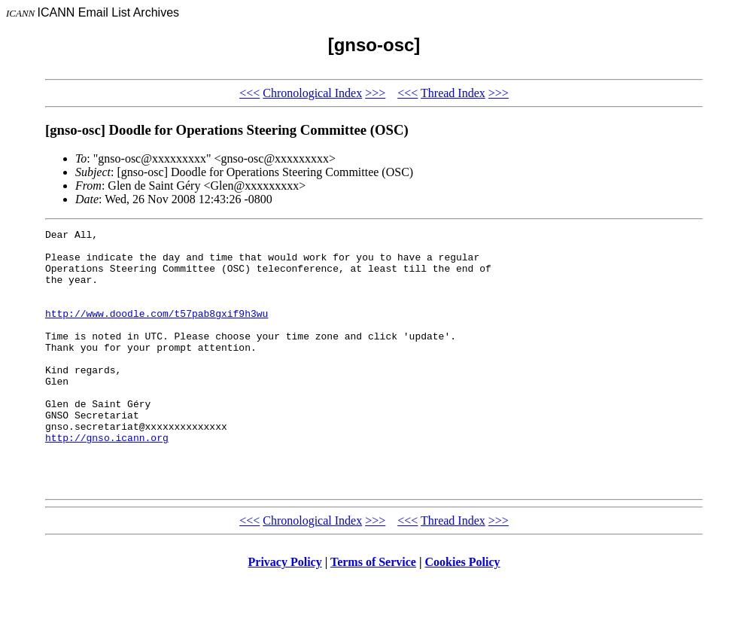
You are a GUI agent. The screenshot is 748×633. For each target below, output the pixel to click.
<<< (249, 93)
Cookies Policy (462, 613)
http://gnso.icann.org (107, 480)
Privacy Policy (285, 613)
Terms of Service (373, 613)
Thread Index (453, 93)
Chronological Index (312, 93)
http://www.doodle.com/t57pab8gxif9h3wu (156, 331)
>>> (375, 93)
